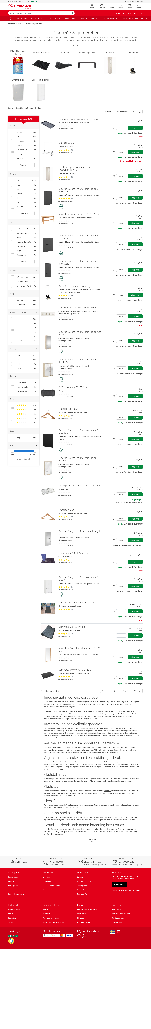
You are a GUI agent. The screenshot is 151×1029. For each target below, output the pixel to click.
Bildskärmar (12, 918)
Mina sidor (46, 877)
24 (59, 691)
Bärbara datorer (14, 909)
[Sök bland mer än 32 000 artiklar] (39, 13)
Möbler (20, 24)
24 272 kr (33, 455)
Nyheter (118, 13)
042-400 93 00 (58, 862)
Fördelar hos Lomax (84, 881)
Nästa (137, 691)
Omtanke (132, 1)
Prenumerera (119, 884)
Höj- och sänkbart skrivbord (87, 909)
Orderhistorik (47, 890)
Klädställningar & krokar (24, 108)
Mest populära (122, 112)
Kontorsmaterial (51, 905)
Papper (45, 909)
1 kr (12, 455)
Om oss (80, 877)
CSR (126, 1)
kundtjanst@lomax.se (98, 864)
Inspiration (138, 13)
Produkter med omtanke (138, 18)
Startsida (11, 24)
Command (20, 141)
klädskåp (107, 791)
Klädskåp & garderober (34, 24)
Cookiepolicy (13, 885)
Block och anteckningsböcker (53, 922)
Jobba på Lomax (83, 885)
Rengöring (117, 905)
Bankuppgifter (82, 894)
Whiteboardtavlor (83, 922)
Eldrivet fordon (22, 150)
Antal (121, 128)
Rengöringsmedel (118, 918)
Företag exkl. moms (119, 890)
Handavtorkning (117, 909)
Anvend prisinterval (24, 459)
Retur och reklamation (16, 894)
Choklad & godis (45, 18)
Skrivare (11, 914)
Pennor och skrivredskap (51, 918)
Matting (19, 154)
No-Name (20, 158)
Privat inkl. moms (133, 890)
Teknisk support (14, 890)
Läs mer (75, 45)
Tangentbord (12, 922)
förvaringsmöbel (82, 728)
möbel (87, 735)
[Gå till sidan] (10, 18)
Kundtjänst (140, 1)
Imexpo (19, 145)
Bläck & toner (21, 18)
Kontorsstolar (82, 914)
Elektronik (13, 905)
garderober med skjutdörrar (125, 817)
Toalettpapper (117, 922)
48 (62, 691)
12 (56, 691)
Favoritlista (47, 881)
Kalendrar (46, 914)
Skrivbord (80, 918)
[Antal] (121, 562)
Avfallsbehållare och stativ (121, 914)
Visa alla (24, 165)
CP (18, 137)
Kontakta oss (13, 877)
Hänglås (37, 108)
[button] (11, 941)
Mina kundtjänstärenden (51, 885)
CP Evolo (20, 132)
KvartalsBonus (82, 890)
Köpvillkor (12, 881)
